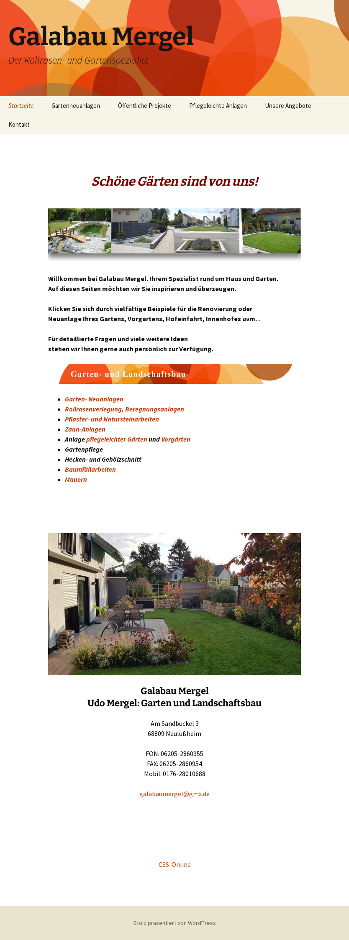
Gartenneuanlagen (75, 106)
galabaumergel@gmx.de (174, 793)
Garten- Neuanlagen (94, 399)
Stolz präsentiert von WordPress (174, 923)
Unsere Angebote (288, 106)
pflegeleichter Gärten (116, 439)
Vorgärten (175, 439)
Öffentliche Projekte (144, 106)
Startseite (20, 106)
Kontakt (19, 124)
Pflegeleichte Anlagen (218, 106)
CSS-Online (175, 864)
